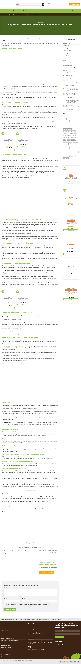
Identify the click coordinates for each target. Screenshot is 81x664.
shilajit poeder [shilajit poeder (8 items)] (65, 143)
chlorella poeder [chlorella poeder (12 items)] (73, 120)
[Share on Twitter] (28, 543)
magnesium (11, 91)
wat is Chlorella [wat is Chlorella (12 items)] (66, 156)
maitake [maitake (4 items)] (64, 139)
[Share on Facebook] (26, 543)
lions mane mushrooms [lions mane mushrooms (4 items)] (67, 137)
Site (41, 598)
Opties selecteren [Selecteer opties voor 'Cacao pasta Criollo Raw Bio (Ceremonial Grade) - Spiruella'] (71, 230)
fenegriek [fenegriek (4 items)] (69, 125)
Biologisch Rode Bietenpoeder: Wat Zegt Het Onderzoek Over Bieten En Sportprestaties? (72, 107)
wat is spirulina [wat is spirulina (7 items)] (72, 156)
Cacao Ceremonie (67, 50)
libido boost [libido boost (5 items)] (70, 133)
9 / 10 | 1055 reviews (52, 3)
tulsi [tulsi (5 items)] (64, 149)
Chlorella (65, 55)
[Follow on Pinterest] (62, 644)
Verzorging (42, 10)
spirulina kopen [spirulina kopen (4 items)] (66, 147)
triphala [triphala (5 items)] (76, 147)
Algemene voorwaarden (6, 645)
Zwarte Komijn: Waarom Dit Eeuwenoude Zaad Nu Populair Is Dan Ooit (72, 101)
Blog (73, 10)
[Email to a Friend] (30, 543)
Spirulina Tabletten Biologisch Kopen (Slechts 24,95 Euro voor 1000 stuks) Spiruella (70, 247)
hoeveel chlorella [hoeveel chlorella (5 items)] (66, 131)
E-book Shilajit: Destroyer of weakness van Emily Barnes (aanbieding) (71, 178)
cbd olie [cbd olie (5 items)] (73, 116)
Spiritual (51, 10)
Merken (56, 10)
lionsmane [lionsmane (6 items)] (74, 135)
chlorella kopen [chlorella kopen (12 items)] (66, 120)
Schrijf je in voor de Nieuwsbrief (7, 656)
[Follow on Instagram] (58, 644)
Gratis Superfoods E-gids (6, 654)
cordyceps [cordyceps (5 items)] (65, 125)
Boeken (46, 10)
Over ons (64, 10)
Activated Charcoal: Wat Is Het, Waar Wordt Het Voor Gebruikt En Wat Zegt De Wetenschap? (72, 95)
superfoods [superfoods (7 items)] (72, 147)
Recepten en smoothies (68, 67)
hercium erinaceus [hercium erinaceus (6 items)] (66, 127)
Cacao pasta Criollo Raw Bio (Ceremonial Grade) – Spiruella (71, 223)
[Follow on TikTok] (60, 644)
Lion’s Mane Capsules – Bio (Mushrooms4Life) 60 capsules (71, 268)
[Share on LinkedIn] (35, 543)
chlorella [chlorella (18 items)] (64, 118)
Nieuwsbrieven (66, 62)
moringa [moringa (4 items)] (68, 139)
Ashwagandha (66, 45)
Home (2, 10)
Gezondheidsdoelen (34, 10)
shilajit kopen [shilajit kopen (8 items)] (75, 141)
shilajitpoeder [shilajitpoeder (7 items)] (71, 143)
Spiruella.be (30, 649)
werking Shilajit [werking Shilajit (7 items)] (66, 158)
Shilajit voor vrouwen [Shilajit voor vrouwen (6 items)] (67, 145)
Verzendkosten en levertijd (6, 636)
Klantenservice (4, 633)
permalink (39, 547)
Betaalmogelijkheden (5, 642)
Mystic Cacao (43, 649)
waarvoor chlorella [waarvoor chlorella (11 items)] (66, 154)
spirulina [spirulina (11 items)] (73, 145)
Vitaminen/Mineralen (23, 10)
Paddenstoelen (66, 65)
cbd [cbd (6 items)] (70, 116)
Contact (69, 10)
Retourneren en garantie (6, 647)
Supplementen (14, 10)
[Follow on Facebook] (56, 644)
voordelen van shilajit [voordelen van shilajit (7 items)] (67, 152)
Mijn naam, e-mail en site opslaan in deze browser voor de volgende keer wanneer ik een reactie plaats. (28, 604)
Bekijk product (8, 149)
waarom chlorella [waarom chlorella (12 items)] (75, 152)
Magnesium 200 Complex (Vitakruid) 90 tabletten (23, 141)
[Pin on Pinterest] (33, 543)
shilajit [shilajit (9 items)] (64, 141)
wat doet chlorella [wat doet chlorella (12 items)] (74, 154)
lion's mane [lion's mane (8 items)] (75, 133)
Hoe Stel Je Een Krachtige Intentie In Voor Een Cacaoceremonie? (72, 84)
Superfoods (7, 10)
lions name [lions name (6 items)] (75, 137)
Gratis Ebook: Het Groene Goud (7, 652)
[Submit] (43, 4)
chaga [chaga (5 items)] (77, 116)
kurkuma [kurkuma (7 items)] (64, 133)
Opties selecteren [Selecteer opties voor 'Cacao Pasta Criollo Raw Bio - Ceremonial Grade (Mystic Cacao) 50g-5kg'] (71, 299)
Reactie (5, 587)
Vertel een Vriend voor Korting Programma (9, 640)
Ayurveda (65, 48)
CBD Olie (65, 53)
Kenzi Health (36, 649)
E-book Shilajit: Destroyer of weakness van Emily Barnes (71, 199)
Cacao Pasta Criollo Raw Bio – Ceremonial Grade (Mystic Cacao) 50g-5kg (71, 292)
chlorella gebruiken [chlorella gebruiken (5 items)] (70, 118)
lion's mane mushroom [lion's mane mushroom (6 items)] (67, 135)
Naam (5, 598)
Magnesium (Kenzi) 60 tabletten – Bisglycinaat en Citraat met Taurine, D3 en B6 (8, 142)
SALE (60, 10)
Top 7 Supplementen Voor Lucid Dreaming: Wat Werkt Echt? (72, 89)
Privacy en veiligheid (5, 649)
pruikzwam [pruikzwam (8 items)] (73, 139)
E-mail (23, 598)
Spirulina (65, 72)
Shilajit (64, 70)
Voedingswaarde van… (68, 75)
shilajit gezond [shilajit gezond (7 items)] (69, 141)
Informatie (65, 60)
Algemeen (40, 22)
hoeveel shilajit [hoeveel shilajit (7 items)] (73, 131)
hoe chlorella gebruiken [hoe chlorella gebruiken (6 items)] (67, 129)
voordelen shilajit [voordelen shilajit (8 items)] (69, 149)
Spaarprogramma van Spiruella (7, 638)
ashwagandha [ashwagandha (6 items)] (65, 116)
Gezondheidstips (66, 58)
